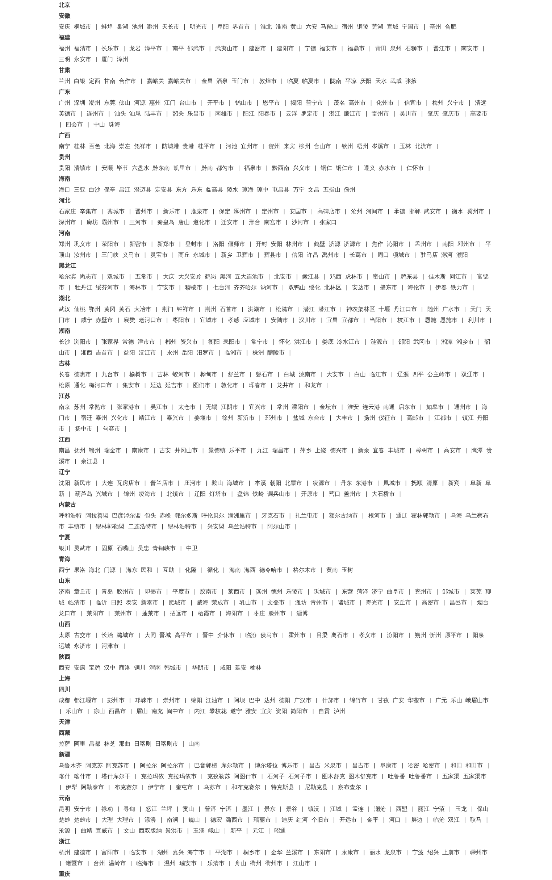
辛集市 (88, 212)
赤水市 (387, 168)
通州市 (462, 407)
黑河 (225, 277)
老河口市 (150, 320)
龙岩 (135, 49)
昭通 (280, 831)
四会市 (74, 125)
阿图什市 (245, 777)
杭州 (64, 853)
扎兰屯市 (306, 516)
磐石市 (264, 375)
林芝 (110, 744)
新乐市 (171, 212)
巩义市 (82, 244)
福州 (64, 49)
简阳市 (299, 711)
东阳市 (322, 853)
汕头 (120, 114)
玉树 (347, 570)
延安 (241, 668)
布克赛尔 (126, 787)
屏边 (417, 820)
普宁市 (314, 103)
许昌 (312, 255)
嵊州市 (479, 853)
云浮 (291, 114)
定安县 (163, 190)
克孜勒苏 (218, 777)
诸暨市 (74, 863)
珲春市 (257, 385)
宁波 (418, 853)
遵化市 (201, 222)
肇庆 (433, 114)
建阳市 (285, 49)
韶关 (178, 114)
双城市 (116, 277)
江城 (336, 809)
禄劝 (107, 809)
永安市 (82, 59)
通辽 (401, 516)
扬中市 (83, 429)
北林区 (333, 288)
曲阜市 (395, 592)
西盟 (401, 809)
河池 (231, 146)
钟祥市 (185, 309)
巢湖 (122, 27)
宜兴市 (257, 407)
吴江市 (159, 407)
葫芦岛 (83, 494)
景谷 (291, 809)
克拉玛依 (152, 777)
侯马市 (269, 635)
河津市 (110, 646)
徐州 (228, 418)
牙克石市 (273, 516)
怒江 (151, 809)
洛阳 (219, 244)
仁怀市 (415, 168)
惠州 (155, 103)
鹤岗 (210, 277)
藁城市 (116, 212)
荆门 (167, 309)
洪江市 (302, 342)
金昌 (207, 81)
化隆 (191, 570)
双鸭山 (297, 288)
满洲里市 (239, 516)
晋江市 (442, 49)
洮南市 (307, 375)
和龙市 (313, 385)
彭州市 (116, 700)
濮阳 (462, 255)
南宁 (64, 146)
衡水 (457, 212)
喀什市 (82, 777)
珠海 (114, 125)
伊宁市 (156, 787)
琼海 (248, 190)
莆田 (381, 49)
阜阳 (223, 27)
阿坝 (239, 700)
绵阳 (196, 700)
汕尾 (135, 114)
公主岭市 (439, 375)
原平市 (453, 635)
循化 (213, 570)
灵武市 (82, 548)
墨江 (248, 809)
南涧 (172, 820)
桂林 (79, 146)
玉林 (405, 146)
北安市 (283, 277)
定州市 (270, 212)
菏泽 (362, 592)
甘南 (110, 81)
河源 (140, 103)
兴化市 (119, 418)
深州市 (67, 222)
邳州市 (274, 418)
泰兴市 (175, 418)
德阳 (284, 700)
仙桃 (79, 309)
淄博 (302, 614)
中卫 (192, 548)
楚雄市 (82, 820)
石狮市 (414, 49)
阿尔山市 (278, 527)
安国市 (298, 212)
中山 (99, 125)
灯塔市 (218, 494)
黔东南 (161, 168)
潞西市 (234, 820)
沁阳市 (395, 244)
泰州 (101, 418)
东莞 (110, 103)
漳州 (122, 59)
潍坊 (301, 603)
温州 (170, 863)
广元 (441, 700)
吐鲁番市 (420, 777)
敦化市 (229, 385)
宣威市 (104, 831)
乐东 (196, 190)
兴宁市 (455, 103)
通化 (79, 385)
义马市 (131, 255)
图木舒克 (333, 777)
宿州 (347, 27)
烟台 (483, 603)
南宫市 (272, 222)
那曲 (124, 744)
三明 (64, 59)
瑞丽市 (262, 820)
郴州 (171, 342)
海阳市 (234, 614)
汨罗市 (205, 353)
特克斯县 (282, 787)
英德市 (67, 114)
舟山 (240, 863)
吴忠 (143, 548)
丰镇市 (76, 527)
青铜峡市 (164, 548)
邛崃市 (143, 700)
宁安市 (166, 288)
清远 (480, 103)
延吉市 (174, 385)
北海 (110, 146)
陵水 (232, 190)
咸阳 (225, 668)
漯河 (447, 255)
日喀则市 (166, 744)
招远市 (178, 614)
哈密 (413, 766)
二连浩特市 (142, 527)
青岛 (107, 592)
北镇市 (175, 494)
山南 (194, 744)
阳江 (249, 114)
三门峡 (110, 255)
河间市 (374, 212)
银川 (64, 548)
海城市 (235, 483)
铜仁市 (344, 168)
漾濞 (150, 820)
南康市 (140, 451)
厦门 (107, 59)
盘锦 (243, 494)
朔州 (420, 635)
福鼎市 (356, 49)
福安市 (328, 49)
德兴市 (338, 451)
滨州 (261, 592)
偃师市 (236, 244)
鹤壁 (319, 244)
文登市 (276, 603)
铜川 (140, 668)
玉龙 (461, 809)
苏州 (79, 407)
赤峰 (165, 516)
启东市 (407, 407)
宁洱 (225, 809)
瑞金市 (112, 451)
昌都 (94, 744)
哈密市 (431, 766)
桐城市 (82, 27)
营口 (334, 494)
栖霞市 (206, 614)
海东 (132, 570)
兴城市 (104, 494)
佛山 (124, 103)
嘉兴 (178, 853)
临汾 (251, 635)
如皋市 (435, 407)
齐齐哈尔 (245, 288)
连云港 (371, 407)
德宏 (216, 820)
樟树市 (424, 451)
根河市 (377, 516)
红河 (302, 820)
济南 (64, 592)
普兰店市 (161, 483)
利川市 (476, 320)
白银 (79, 81)
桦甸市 (208, 375)
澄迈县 (142, 190)
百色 (94, 146)
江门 (170, 103)
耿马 (476, 820)
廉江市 (352, 114)
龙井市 (285, 385)
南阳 (448, 244)
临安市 (138, 853)
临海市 (145, 863)
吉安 (165, 451)
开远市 (348, 820)
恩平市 (271, 103)
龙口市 (67, 614)
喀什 (64, 777)
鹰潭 (477, 451)
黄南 (332, 570)
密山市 (381, 277)
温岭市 (117, 863)
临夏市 (310, 81)
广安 (398, 700)
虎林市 (354, 277)
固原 (107, 548)
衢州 (256, 863)
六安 (311, 27)
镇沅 (313, 809)
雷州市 (380, 114)
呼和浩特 (70, 516)
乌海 (456, 516)
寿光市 (374, 603)
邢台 (254, 222)
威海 (202, 603)
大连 (107, 483)
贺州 (274, 146)
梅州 (438, 103)
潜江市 (327, 309)
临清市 (76, 603)
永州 (172, 353)
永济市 (82, 646)
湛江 (334, 114)
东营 (347, 592)
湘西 (86, 353)
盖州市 (352, 494)
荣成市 (220, 603)
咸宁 (86, 320)
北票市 (293, 483)
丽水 (375, 853)
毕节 (122, 168)
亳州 (435, 27)
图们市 (201, 385)
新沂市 (246, 418)
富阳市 (110, 853)
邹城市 (451, 592)
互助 (169, 570)
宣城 (392, 27)
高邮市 (415, 418)
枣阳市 (181, 320)
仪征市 (387, 418)
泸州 (339, 711)
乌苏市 (212, 787)
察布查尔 (349, 787)
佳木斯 (437, 277)
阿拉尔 (148, 766)
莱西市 (236, 592)
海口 (64, 190)
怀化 (284, 342)
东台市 (316, 418)
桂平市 (206, 146)
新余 (363, 451)
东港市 (364, 483)
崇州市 (171, 700)
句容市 (111, 429)
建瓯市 (257, 49)
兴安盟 (216, 527)
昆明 (64, 809)
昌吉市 (360, 766)
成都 (64, 700)
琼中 (262, 190)
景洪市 (174, 831)
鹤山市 (243, 103)
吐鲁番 (396, 777)
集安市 (131, 385)
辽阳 (200, 494)
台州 (99, 863)
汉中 (110, 668)
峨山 (214, 831)
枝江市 (406, 320)
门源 (110, 570)
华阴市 (200, 668)
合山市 (322, 146)
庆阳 (366, 81)
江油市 (214, 700)
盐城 (299, 418)
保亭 (110, 190)
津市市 (146, 342)
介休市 (226, 635)
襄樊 (129, 320)
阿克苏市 (117, 766)
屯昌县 (280, 190)
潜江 (309, 309)
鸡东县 (409, 277)
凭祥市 (142, 146)
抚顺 (417, 483)
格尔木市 (304, 570)
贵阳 (64, 168)
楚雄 (64, 820)
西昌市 (117, 711)
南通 (389, 407)
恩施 (430, 320)
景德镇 (217, 451)
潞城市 (125, 635)
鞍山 (217, 483)
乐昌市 (196, 114)
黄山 (296, 27)
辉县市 (272, 255)
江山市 (301, 863)
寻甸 (129, 809)
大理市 (125, 820)
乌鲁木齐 (70, 766)
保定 (224, 212)
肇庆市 (451, 114)
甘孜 (383, 700)
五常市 (143, 277)
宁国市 (410, 27)
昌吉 (315, 766)
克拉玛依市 (182, 777)
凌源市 (321, 483)
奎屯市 (184, 787)
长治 (107, 635)
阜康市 (388, 766)
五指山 (331, 190)
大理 (107, 820)
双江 (454, 820)
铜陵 (362, 27)
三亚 (79, 190)
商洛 (124, 668)
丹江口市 (405, 309)
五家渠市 (474, 777)
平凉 (351, 81)
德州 (277, 592)
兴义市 (301, 168)
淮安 (353, 407)
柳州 (304, 146)
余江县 (89, 461)
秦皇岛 (166, 222)
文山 (129, 831)
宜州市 (249, 146)
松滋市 (284, 309)
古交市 (82, 635)
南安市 (469, 49)
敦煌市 (268, 81)
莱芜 (476, 592)
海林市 (138, 288)
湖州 (163, 853)
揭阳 (296, 103)
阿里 (79, 744)
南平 (178, 49)
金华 (277, 853)
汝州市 (82, 255)
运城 (64, 646)
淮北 (266, 27)
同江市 (458, 277)
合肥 (450, 27)
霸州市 (110, 222)
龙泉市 (393, 853)
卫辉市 (245, 255)
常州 (282, 407)
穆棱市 (193, 288)
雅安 (251, 711)
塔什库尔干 (115, 777)
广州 (64, 103)
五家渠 (451, 777)
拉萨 (64, 744)
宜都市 (350, 320)
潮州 (94, 103)
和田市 (474, 766)
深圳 (79, 103)
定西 (94, 81)
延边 (156, 385)
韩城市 (172, 668)
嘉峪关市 (179, 81)
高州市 (357, 103)
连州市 (95, 114)
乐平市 (237, 451)
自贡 (324, 711)
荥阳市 (110, 244)
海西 (250, 570)
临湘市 (233, 353)
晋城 (165, 635)
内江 (200, 711)
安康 (79, 668)
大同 (150, 635)
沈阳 (64, 483)
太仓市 (187, 407)
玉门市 (240, 81)
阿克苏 (94, 766)
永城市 (201, 255)
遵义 (369, 168)
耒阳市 (232, 342)
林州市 (294, 244)
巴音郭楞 (205, 766)
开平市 (216, 103)
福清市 (82, 49)
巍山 (194, 820)
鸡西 (336, 277)
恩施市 (448, 320)
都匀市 (225, 168)
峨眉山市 (477, 700)
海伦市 (416, 288)
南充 (157, 711)
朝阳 (275, 483)
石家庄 (67, 212)
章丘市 (82, 592)
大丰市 (344, 418)
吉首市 (104, 353)
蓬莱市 (150, 614)
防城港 (170, 146)
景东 (270, 809)
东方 (181, 190)
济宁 (377, 592)
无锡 (211, 407)
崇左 (124, 146)
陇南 (336, 81)
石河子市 (299, 777)
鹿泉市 (199, 212)
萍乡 (305, 451)
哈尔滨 (67, 277)
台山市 (188, 103)
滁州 (152, 27)
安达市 (360, 288)
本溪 (260, 483)
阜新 (476, 483)
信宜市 (413, 103)
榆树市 (138, 375)
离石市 (339, 635)
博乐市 (289, 766)
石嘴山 (125, 548)
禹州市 (330, 255)
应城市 (251, 320)
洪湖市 (256, 309)
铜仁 (326, 168)
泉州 (396, 49)
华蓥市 (416, 700)
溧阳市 (300, 407)
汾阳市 (395, 635)
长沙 (64, 342)
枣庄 (259, 614)
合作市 (127, 81)
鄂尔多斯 (186, 516)
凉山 (99, 711)
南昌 (64, 451)
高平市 (183, 635)
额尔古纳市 (343, 516)
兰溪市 (294, 853)
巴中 (254, 700)
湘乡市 (465, 342)
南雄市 (224, 114)
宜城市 (208, 320)
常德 (128, 342)
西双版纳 (150, 831)
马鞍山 (329, 27)
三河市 (138, 222)
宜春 (378, 451)
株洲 (258, 353)
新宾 (454, 483)
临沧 (439, 820)
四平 (418, 375)
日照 (116, 603)
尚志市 (88, 277)
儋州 (349, 190)
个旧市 (320, 820)
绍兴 (433, 853)
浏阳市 (82, 342)
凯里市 (182, 168)
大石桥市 (383, 494)
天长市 (170, 27)
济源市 (352, 244)
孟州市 (423, 244)
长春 (64, 375)
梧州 (362, 146)
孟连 (358, 809)
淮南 (281, 27)
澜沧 (380, 809)
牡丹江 (83, 288)
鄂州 (94, 309)
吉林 (163, 375)
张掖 (411, 81)
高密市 (430, 603)
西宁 (64, 570)
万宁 (299, 190)
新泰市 (149, 603)
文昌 (313, 190)
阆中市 (175, 711)
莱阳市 (95, 614)
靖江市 (147, 418)
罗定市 (309, 114)
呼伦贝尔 (213, 516)
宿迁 (86, 418)
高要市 (479, 114)
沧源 (64, 831)
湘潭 (447, 342)
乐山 (456, 700)
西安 (64, 668)
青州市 (319, 603)
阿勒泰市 (92, 787)
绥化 (315, 288)
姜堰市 (203, 418)
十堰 (384, 309)
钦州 (347, 146)
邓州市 (466, 244)
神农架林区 (360, 309)
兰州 (64, 81)
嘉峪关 (155, 81)
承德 (399, 212)
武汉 (64, 309)
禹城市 (322, 592)
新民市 (82, 483)
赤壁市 (104, 320)
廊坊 (92, 222)
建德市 (82, 853)
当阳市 (378, 320)
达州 (270, 700)
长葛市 (358, 255)
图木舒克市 (362, 777)
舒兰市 (236, 375)
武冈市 (422, 342)
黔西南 (280, 168)
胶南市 (208, 592)
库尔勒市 (232, 766)
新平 (236, 831)
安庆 (64, 27)
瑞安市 (188, 863)
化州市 (385, 103)
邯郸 (415, 212)
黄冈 (110, 309)
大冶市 (142, 309)
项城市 (401, 255)
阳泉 (478, 635)
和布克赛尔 (245, 787)
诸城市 (346, 603)
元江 (258, 831)
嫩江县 (310, 277)
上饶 (320, 451)
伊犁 (71, 787)
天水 (381, 81)
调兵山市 (278, 494)
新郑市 (166, 244)
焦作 (377, 244)
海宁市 (196, 853)
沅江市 (147, 353)
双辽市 (469, 375)
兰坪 (166, 809)
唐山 (184, 222)
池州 (137, 27)
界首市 (241, 27)
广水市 (451, 309)
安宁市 (82, 809)
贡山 (188, 809)
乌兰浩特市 (242, 527)
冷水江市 (348, 342)
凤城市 (392, 483)
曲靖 (86, 831)
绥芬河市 (107, 288)
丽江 (424, 809)
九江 (262, 451)
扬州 (369, 418)
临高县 (214, 190)
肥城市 (177, 603)
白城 (289, 375)
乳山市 (248, 603)
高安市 (452, 451)
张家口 (328, 222)
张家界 (110, 342)
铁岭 (258, 494)
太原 (64, 635)
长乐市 (110, 49)
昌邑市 (458, 603)
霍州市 (297, 635)
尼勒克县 (316, 787)
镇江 (468, 418)
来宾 (289, 146)
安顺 (107, 168)
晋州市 (143, 212)
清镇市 (82, 168)
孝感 (233, 320)
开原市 (309, 494)
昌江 (124, 190)
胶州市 (125, 592)
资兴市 (189, 342)
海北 (94, 570)
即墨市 (153, 592)
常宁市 (259, 342)
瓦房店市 (128, 483)
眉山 (142, 711)
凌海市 (147, 494)
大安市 (335, 375)
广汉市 (302, 700)
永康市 (350, 853)
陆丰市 (153, 114)
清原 (432, 483)
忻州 (435, 635)
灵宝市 (159, 255)
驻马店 (429, 255)
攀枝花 (218, 711)
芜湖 (377, 27)
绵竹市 (358, 700)
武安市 (432, 212)
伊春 (441, 288)
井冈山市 (186, 451)
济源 (334, 244)
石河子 (276, 777)
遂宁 (236, 711)
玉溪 (199, 831)
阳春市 (267, 114)
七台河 (221, 288)
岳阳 (187, 353)
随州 (433, 309)
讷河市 (269, 288)
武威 (396, 81)
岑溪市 (380, 146)
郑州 (64, 244)
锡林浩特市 (182, 527)
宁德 (310, 49)
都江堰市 (85, 700)
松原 (64, 385)
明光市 (198, 27)
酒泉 (222, 81)
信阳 (297, 255)
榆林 (256, 668)
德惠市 (82, 375)
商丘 (184, 255)
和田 (456, 766)
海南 (235, 570)
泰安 (132, 603)
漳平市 (153, 49)
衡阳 (214, 342)
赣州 (94, 451)
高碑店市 (328, 212)
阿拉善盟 (97, 516)
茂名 (339, 103)
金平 (373, 820)
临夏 (293, 81)
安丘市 (402, 603)
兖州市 (423, 592)
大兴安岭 (189, 277)
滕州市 (277, 614)
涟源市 (379, 342)
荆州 (210, 309)
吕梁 (322, 635)
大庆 (169, 277)
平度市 (181, 592)
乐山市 (74, 711)
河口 (395, 820)
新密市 (138, 244)
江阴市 (229, 407)
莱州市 (123, 614)
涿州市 (242, 212)
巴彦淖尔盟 (126, 516)
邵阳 (404, 342)
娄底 (328, 342)
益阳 (129, 353)
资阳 (281, 711)
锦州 (129, 494)
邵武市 (196, 49)
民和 (146, 570)
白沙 (94, 190)
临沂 (101, 603)
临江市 (378, 375)
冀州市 (475, 212)
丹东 (346, 483)
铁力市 (459, 288)
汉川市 (307, 320)
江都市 (443, 418)
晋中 (208, 635)
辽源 (403, 375)
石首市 (228, 309)
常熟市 (97, 407)
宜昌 (332, 320)
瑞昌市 (280, 451)
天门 (476, 309)
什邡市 (330, 700)
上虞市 (451, 853)
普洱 (210, 809)
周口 (383, 255)
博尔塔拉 (266, 766)
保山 (483, 809)
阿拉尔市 (172, 766)
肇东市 (388, 288)
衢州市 (274, 863)
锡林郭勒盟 (110, 527)
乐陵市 (294, 592)
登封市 (193, 244)
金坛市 (328, 407)
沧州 (357, 212)
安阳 (277, 244)
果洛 (79, 570)
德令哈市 (271, 570)
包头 (150, 516)
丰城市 (396, 451)
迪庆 (287, 820)
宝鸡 (94, 668)
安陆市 (279, 320)
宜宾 (266, 711)
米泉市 (333, 766)
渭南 (155, 668)
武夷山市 (226, 49)
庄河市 (192, 483)
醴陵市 (276, 353)
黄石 (124, 309)
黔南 (207, 168)
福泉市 (253, 168)
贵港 (188, 146)
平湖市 (224, 853)
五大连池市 (249, 277)
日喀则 (142, 744)
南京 (64, 407)
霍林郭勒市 (425, 516)
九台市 (110, 375)
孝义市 (367, 635)
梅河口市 (100, 385)
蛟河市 (181, 375)
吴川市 (408, 114)
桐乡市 (251, 853)
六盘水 (140, 168)
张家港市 (128, 407)
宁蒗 (439, 809)
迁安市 (229, 222)
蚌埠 (107, 27)
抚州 (79, 451)
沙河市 (300, 222)
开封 (261, 244)
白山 (360, 375)
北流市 (423, 146)
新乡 (227, 255)
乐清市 (216, 863)
